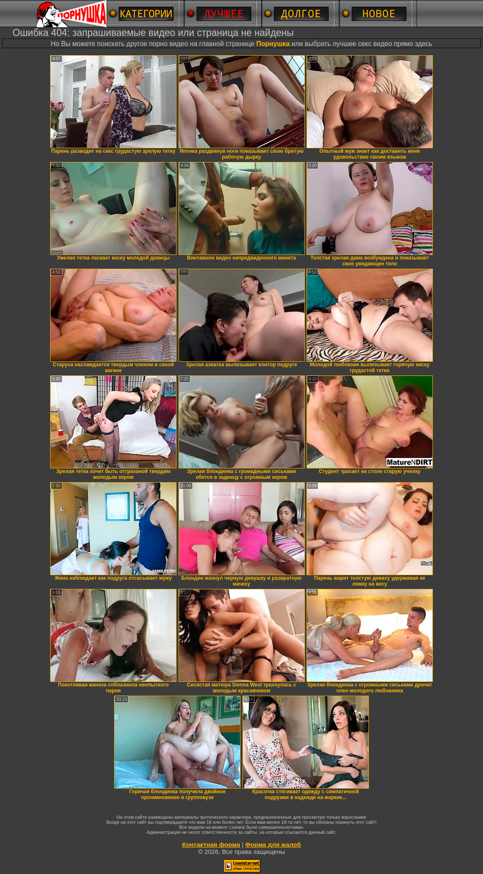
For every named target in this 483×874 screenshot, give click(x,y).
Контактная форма (211, 844)
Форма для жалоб (273, 844)
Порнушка (273, 43)
